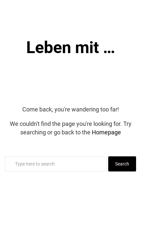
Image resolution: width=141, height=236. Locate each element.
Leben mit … (70, 47)
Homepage (106, 132)
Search (122, 164)
